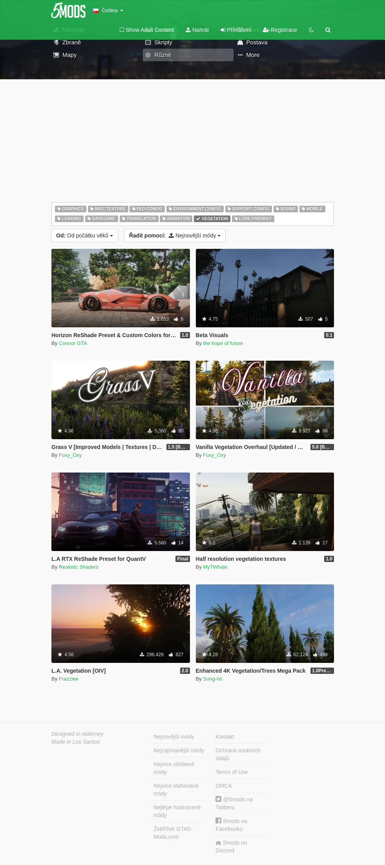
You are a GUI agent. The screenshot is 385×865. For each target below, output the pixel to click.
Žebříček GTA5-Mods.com (172, 833)
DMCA (223, 786)
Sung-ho (212, 679)
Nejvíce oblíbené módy (173, 768)
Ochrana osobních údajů (237, 754)
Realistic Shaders (79, 567)
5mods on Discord (231, 846)
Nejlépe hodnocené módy (177, 811)
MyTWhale (215, 567)
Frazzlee (68, 679)
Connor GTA (73, 343)
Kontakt (224, 737)
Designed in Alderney (77, 734)
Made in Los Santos (75, 742)
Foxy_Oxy (70, 455)
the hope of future (223, 343)
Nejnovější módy (175, 235)
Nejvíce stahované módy (176, 790)
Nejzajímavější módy (178, 750)
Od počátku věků (84, 235)
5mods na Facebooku (231, 825)
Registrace (280, 30)
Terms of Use (231, 772)
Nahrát (197, 30)
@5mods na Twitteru (234, 803)
